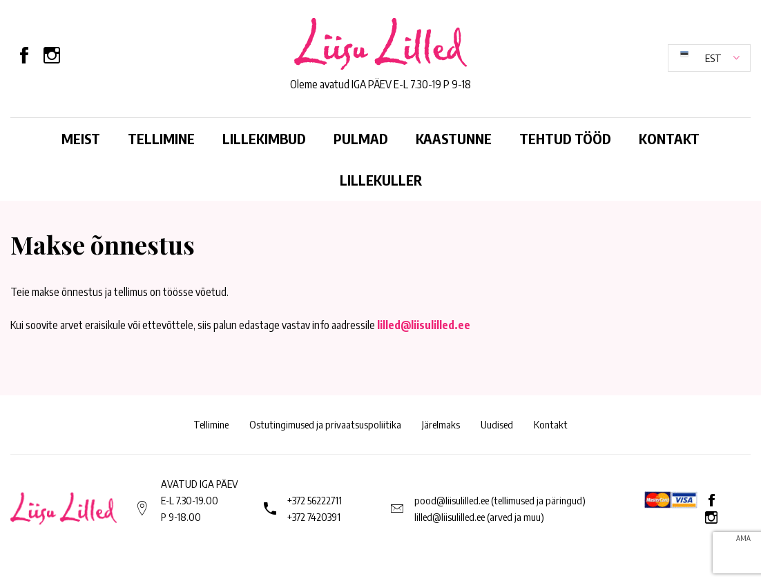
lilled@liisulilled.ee (423, 325)
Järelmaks (441, 424)
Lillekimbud (264, 138)
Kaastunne (454, 138)
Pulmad (361, 138)
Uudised (497, 424)
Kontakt (669, 138)
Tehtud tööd (565, 138)
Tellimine (161, 138)
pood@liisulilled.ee (451, 500)
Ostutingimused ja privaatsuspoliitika (325, 424)
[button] (709, 58)
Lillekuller (381, 179)
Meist (80, 138)
